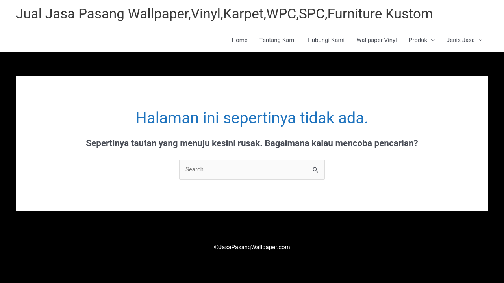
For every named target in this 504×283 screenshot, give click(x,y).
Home (239, 40)
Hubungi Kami (326, 40)
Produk (418, 40)
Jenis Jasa (461, 40)
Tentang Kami (277, 40)
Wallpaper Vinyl (376, 40)
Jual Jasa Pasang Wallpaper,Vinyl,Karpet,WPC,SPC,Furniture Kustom (224, 14)
